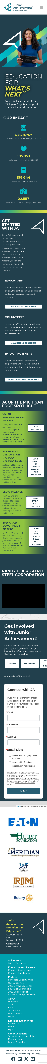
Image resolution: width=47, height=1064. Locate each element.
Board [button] (11, 1007)
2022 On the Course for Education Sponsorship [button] (20, 987)
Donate (12, 663)
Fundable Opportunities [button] (20, 980)
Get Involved (36, 428)
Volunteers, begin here (23, 343)
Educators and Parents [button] (21, 967)
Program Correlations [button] (19, 973)
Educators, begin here (23, 306)
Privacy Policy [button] (34, 1050)
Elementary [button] (14, 1023)
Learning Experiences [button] (20, 1021)
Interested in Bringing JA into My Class (24, 756)
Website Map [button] (24, 1054)
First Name (12, 725)
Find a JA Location (17, 1042)
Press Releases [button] (15, 1013)
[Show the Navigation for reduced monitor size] (41, 7)
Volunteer (30, 663)
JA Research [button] (14, 1010)
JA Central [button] (36, 1054)
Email (10, 712)
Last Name (12, 737)
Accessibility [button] (11, 1054)
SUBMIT (23, 791)
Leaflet (19, 806)
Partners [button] (13, 977)
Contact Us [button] (12, 944)
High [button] (10, 1029)
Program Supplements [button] (19, 970)
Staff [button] (10, 1004)
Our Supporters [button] (16, 983)
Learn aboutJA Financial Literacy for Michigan (36, 467)
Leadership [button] (13, 1001)
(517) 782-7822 (13, 946)
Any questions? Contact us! (17, 676)
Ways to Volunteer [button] (17, 963)
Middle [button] (11, 1026)
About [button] (11, 999)
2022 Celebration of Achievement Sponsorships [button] (21, 993)
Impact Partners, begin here (23, 379)
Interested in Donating (22, 762)
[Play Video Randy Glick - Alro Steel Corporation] (23, 596)
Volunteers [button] (14, 960)
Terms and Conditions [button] (16, 1050)
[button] (14, 1059)
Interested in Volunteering (23, 766)
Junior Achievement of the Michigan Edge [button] (21, 1037)
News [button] (11, 1017)
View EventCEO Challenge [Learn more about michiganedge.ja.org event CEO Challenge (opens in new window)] (35, 502)
